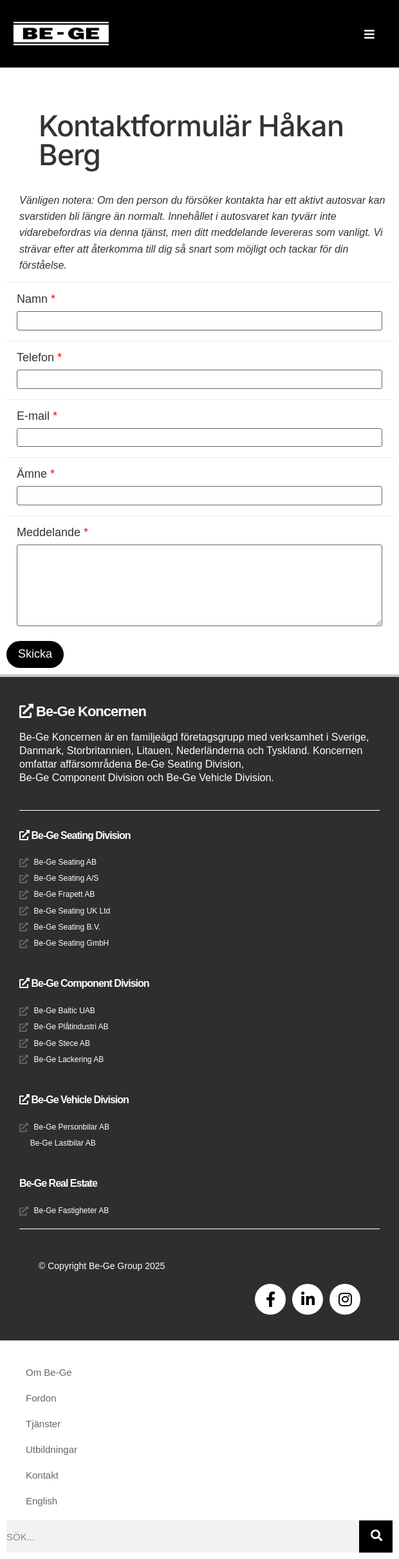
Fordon (41, 1397)
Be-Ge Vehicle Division (74, 1099)
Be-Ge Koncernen (82, 711)
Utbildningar (51, 1449)
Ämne (36, 474)
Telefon (39, 357)
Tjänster (43, 1423)
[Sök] (376, 1536)
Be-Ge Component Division (84, 983)
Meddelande (52, 532)
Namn (36, 299)
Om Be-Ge (49, 1372)
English (41, 1500)
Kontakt (42, 1475)
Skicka (35, 653)
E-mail (37, 416)
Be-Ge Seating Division (74, 835)
